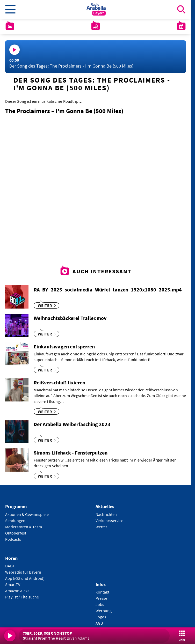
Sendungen (15, 520)
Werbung (104, 610)
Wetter (101, 526)
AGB (99, 623)
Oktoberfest (15, 533)
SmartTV (12, 584)
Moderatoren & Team (23, 526)
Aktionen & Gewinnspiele (27, 514)
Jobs (100, 604)
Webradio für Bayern (23, 572)
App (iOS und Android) (25, 578)
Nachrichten (106, 514)
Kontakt (102, 592)
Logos (101, 616)
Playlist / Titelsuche (22, 596)
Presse (101, 598)
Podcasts (13, 539)
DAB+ (10, 565)
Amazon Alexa (17, 590)
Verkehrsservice (109, 520)
